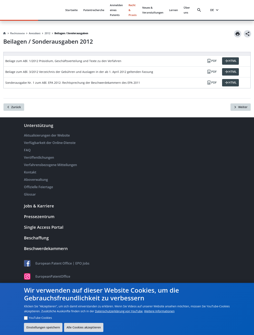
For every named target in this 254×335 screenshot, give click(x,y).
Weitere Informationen (159, 311)
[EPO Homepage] (46, 9)
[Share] (247, 33)
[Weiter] (240, 107)
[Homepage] (4, 33)
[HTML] (230, 61)
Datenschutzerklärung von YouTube (119, 311)
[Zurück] (13, 107)
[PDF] (212, 61)
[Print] (237, 33)
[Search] (200, 10)
